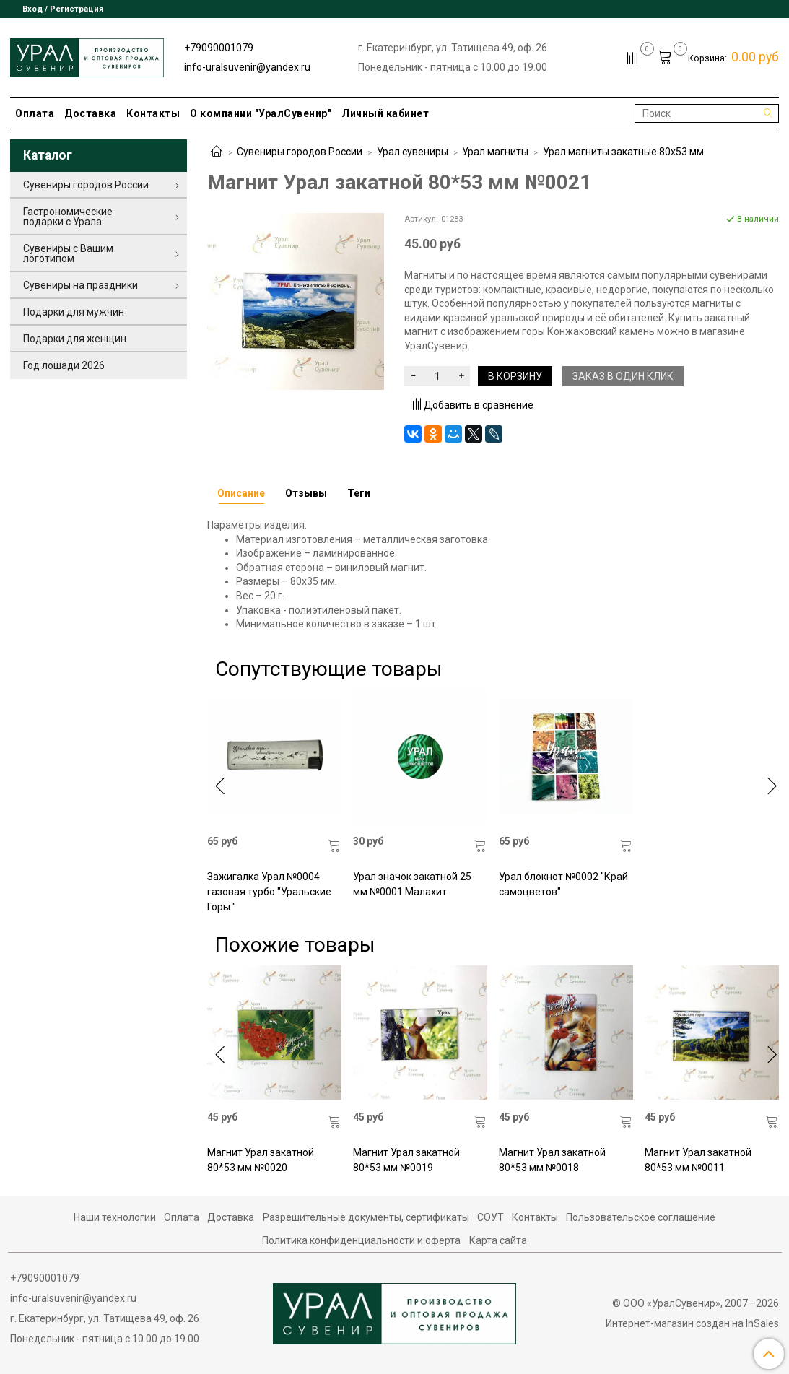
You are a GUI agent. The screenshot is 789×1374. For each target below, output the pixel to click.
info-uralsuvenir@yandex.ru (247, 67)
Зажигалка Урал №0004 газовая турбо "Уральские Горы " (269, 892)
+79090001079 (218, 47)
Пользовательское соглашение (640, 1217)
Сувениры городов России (299, 151)
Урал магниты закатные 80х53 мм (623, 151)
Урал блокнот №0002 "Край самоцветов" (563, 884)
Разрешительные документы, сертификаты (366, 1217)
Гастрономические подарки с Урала (68, 216)
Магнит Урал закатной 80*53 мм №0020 (260, 1160)
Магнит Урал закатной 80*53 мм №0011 (698, 1160)
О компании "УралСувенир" (260, 113)
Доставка (90, 113)
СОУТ (490, 1217)
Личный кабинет (385, 113)
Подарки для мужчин (73, 312)
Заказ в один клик (623, 376)
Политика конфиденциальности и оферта (361, 1240)
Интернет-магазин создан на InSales (692, 1323)
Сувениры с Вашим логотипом (68, 253)
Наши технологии (115, 1217)
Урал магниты (495, 151)
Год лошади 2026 (64, 365)
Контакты (153, 113)
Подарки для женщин (74, 338)
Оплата (34, 113)
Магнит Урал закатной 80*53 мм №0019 (406, 1160)
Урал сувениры (412, 151)
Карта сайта (498, 1240)
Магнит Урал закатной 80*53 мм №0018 (552, 1160)
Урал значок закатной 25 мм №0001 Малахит (412, 884)
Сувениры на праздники (80, 285)
